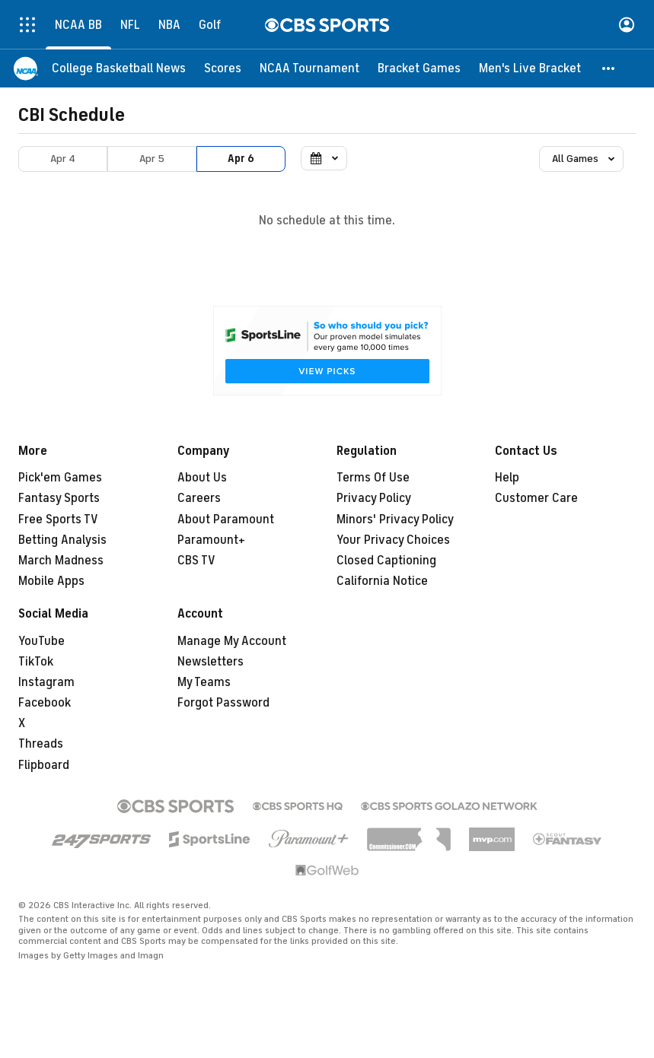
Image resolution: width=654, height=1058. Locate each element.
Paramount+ (211, 540)
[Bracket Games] (419, 68)
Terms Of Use (373, 477)
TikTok (35, 661)
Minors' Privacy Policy (395, 519)
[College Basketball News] (119, 68)
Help (507, 477)
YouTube (41, 641)
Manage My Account (231, 641)
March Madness (61, 560)
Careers (199, 498)
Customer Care (536, 498)
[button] (609, 68)
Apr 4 (62, 158)
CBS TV (196, 560)
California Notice (382, 581)
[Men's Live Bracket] (530, 68)
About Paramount (225, 519)
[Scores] (222, 68)
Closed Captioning (386, 560)
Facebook (44, 702)
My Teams (204, 682)
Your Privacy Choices (393, 540)
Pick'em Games (60, 477)
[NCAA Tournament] (309, 68)
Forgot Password (223, 702)
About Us (202, 477)
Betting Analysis (62, 540)
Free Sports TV (58, 519)
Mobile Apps (51, 581)
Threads (40, 743)
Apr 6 (241, 158)
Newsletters (210, 661)
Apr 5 (151, 158)
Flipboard (43, 765)
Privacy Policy (374, 498)
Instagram (46, 682)
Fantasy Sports (59, 498)
